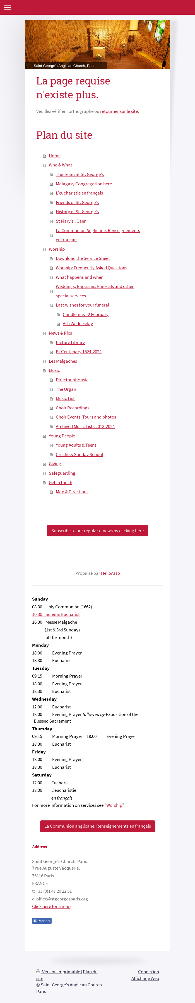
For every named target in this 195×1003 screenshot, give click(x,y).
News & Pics (60, 333)
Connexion (148, 972)
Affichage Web (145, 978)
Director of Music (72, 380)
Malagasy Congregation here (84, 184)
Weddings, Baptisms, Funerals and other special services (95, 291)
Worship (57, 249)
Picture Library (70, 342)
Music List (65, 398)
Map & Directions (72, 492)
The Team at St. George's (80, 174)
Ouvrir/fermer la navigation (97, 7)
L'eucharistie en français (79, 193)
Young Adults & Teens (76, 445)
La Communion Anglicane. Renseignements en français (98, 235)
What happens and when (79, 277)
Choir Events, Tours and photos (86, 417)
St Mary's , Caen (71, 221)
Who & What (60, 165)
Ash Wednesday (78, 323)
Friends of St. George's (77, 202)
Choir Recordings (72, 408)
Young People (62, 436)
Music (54, 370)
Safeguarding (62, 473)
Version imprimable (58, 972)
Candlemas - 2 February (86, 314)
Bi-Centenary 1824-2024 (79, 352)
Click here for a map (51, 906)
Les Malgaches (63, 361)
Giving (55, 464)
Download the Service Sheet (83, 258)
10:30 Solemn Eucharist (56, 614)
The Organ (66, 389)
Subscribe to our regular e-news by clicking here (97, 530)
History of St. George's (77, 211)
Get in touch (60, 482)
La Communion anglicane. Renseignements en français (97, 826)
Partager (41, 921)
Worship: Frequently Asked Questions (91, 268)
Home (55, 156)
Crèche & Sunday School (79, 454)
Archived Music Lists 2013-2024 (85, 426)
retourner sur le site (119, 111)
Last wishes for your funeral (82, 305)
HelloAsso (110, 573)
